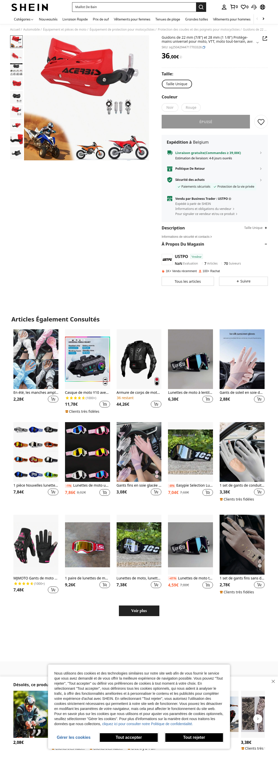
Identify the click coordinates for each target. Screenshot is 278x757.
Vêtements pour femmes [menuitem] (132, 19)
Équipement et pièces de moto (65, 29)
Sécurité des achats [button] (190, 183)
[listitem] (35, 375)
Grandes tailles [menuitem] (196, 19)
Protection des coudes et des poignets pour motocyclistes (199, 29)
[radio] (177, 84)
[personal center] (224, 7)
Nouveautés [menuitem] (48, 19)
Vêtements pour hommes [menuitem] (231, 19)
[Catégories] (23, 19)
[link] (234, 7)
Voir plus (139, 614)
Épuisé (205, 125)
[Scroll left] (257, 19)
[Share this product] (265, 38)
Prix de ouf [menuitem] (101, 19)
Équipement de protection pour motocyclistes (122, 29)
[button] (134, 7)
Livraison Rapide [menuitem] (75, 19)
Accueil (15, 29)
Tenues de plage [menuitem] (167, 19)
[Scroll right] (263, 19)
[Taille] (169, 74)
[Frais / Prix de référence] (180, 57)
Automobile (31, 29)
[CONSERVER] (261, 125)
